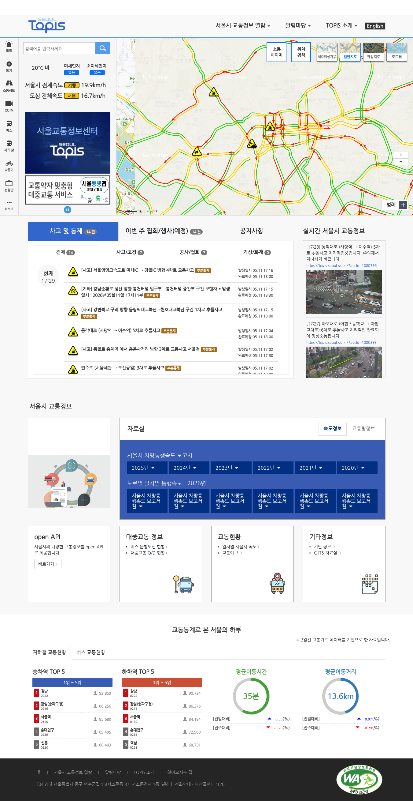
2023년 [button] (227, 468)
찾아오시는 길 (179, 772)
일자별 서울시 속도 (239, 546)
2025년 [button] (143, 468)
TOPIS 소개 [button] (341, 25)
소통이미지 (276, 52)
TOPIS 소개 (144, 772)
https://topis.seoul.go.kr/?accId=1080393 (341, 342)
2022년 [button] (269, 468)
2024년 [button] (185, 468)
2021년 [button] (311, 468)
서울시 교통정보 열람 (73, 772)
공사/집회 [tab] (193, 252)
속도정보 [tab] (332, 428)
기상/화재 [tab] (257, 252)
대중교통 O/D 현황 (148, 552)
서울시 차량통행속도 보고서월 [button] (146, 501)
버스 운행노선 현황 (148, 546)
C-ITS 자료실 (325, 552)
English (375, 26)
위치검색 (301, 52)
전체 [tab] (65, 252)
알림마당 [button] (298, 25)
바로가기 (47, 564)
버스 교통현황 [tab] (90, 652)
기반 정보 (322, 546)
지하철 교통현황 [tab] (49, 652)
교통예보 (230, 552)
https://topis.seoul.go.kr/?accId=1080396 (341, 265)
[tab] (73, 231)
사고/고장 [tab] (130, 252)
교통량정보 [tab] (363, 428)
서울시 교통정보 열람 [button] (243, 25)
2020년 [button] (353, 468)
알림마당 (113, 772)
